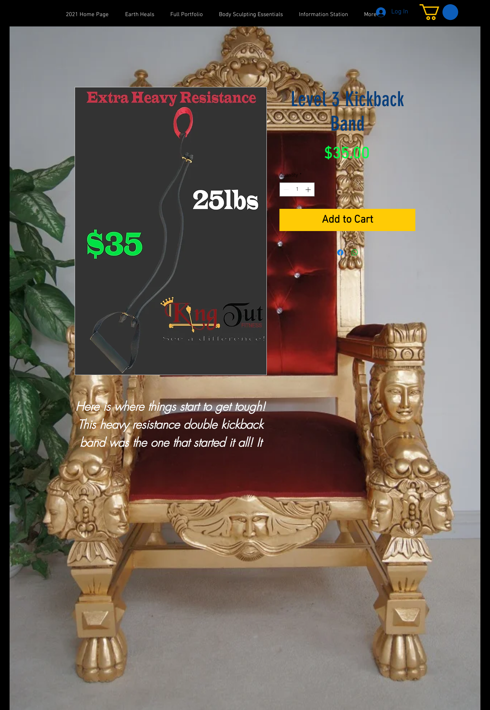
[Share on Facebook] (340, 252)
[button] (439, 12)
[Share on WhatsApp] (354, 252)
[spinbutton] (297, 189)
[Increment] (309, 189)
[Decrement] (285, 189)
